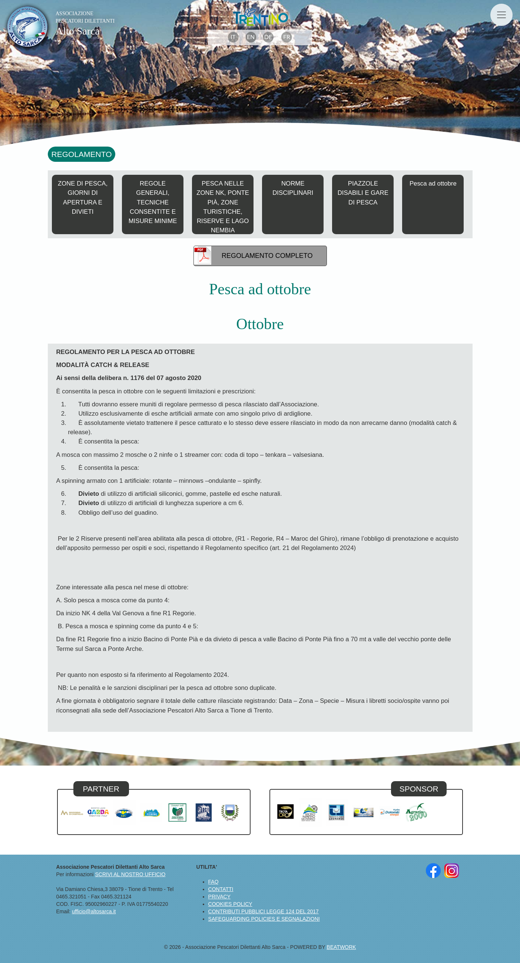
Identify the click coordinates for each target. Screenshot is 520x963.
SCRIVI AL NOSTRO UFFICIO (130, 874)
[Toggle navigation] (501, 15)
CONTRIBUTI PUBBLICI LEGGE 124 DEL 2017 (263, 911)
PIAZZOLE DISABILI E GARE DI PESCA (363, 193)
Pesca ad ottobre (433, 183)
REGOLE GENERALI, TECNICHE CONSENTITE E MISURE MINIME (153, 202)
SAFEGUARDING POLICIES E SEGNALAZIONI (264, 919)
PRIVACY (219, 897)
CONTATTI (220, 889)
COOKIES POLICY (230, 904)
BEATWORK (341, 947)
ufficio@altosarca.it (94, 911)
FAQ (213, 882)
